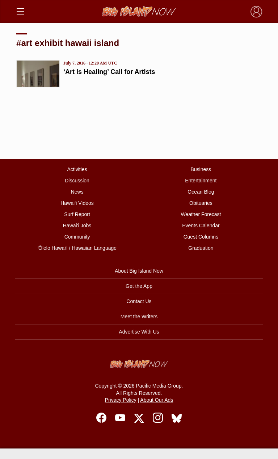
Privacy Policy (120, 400)
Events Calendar (201, 225)
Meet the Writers (139, 316)
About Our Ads (156, 400)
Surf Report (77, 214)
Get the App (139, 286)
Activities (77, 169)
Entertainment (200, 180)
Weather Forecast (201, 214)
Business (201, 169)
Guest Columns (201, 237)
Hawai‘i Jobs (77, 225)
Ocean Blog (201, 192)
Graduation (200, 248)
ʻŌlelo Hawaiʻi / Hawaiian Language (77, 248)
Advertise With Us (139, 332)
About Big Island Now (139, 271)
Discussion (77, 180)
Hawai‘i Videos (77, 203)
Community (77, 237)
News (77, 192)
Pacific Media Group (159, 386)
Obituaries (200, 203)
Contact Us (138, 301)
